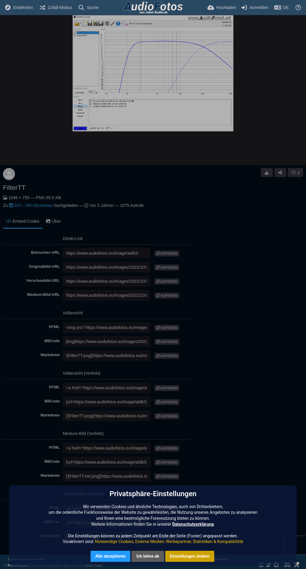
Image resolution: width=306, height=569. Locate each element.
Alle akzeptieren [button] (110, 556)
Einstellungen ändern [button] (190, 556)
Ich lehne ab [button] (147, 556)
